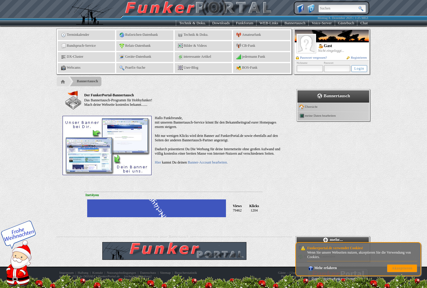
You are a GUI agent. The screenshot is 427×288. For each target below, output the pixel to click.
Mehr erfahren (322, 268)
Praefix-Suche (132, 67)
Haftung (83, 272)
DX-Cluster (72, 57)
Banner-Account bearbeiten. (208, 162)
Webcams (70, 67)
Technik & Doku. (192, 23)
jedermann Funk (250, 57)
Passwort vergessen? (311, 57)
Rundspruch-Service (78, 46)
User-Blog (188, 67)
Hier (158, 162)
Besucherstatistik (186, 272)
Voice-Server (322, 23)
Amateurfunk (248, 35)
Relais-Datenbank (135, 46)
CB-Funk (245, 46)
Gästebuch (346, 23)
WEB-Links (268, 23)
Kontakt (97, 272)
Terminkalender (75, 35)
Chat (364, 23)
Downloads (221, 23)
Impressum (66, 272)
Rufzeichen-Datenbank (139, 35)
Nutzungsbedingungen (121, 272)
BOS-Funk (246, 67)
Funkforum (245, 23)
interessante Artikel (194, 57)
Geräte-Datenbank (135, 57)
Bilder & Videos (192, 46)
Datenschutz (148, 272)
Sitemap (165, 272)
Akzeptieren (402, 268)
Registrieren (357, 57)
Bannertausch (294, 23)
